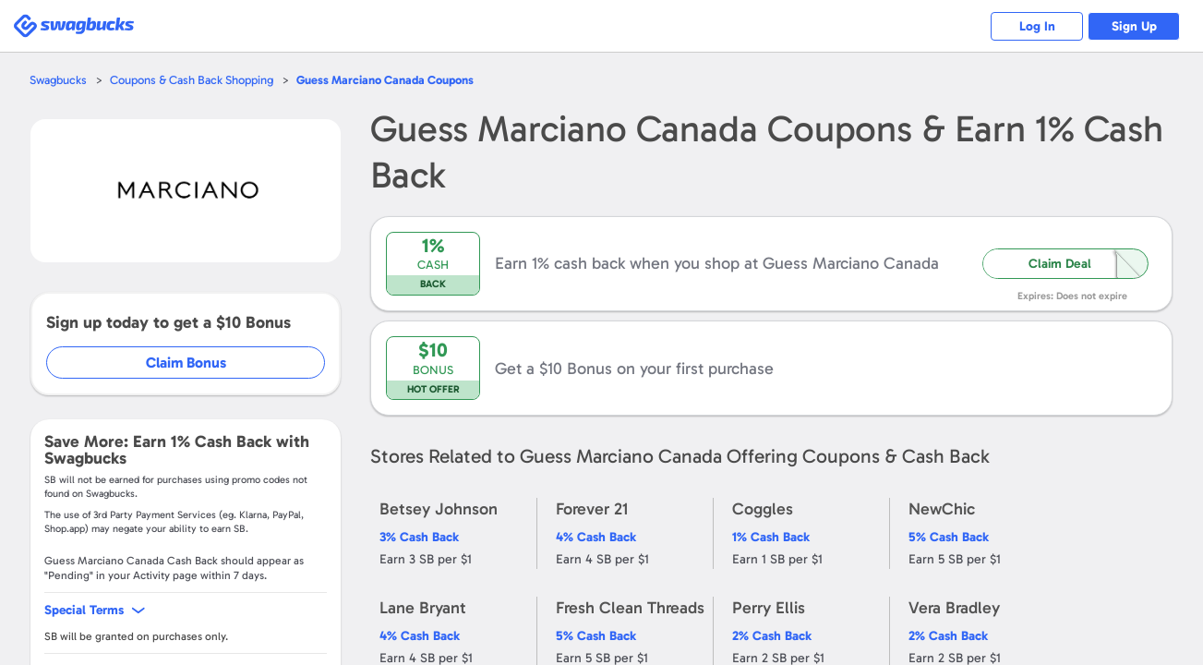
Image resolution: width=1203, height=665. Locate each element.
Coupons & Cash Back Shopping (191, 80)
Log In (1037, 26)
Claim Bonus (186, 362)
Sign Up (1134, 26)
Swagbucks (58, 80)
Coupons (385, 80)
